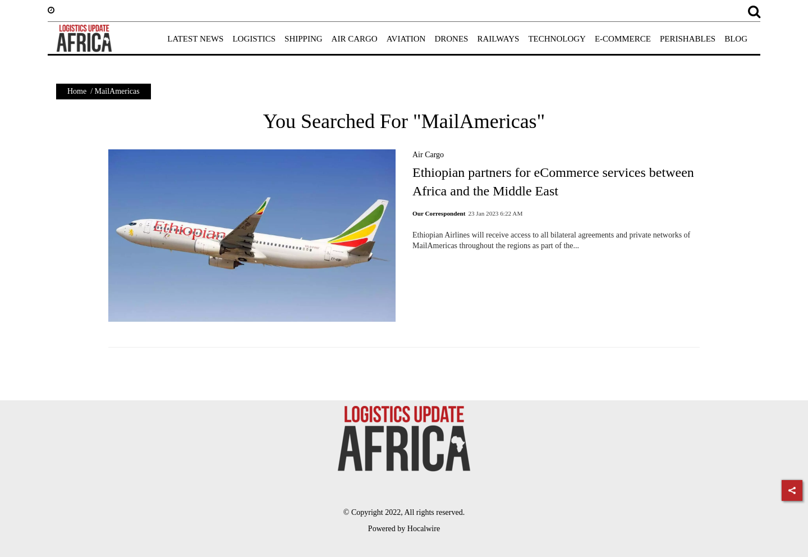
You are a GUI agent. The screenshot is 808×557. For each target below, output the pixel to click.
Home (76, 91)
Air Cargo (428, 154)
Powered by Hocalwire (404, 528)
